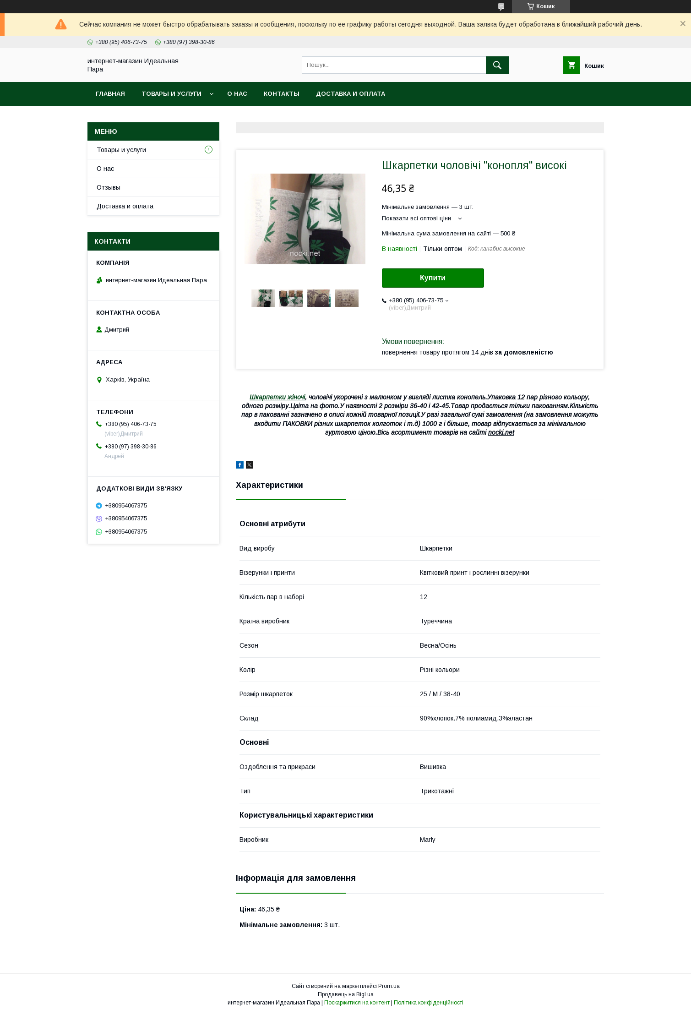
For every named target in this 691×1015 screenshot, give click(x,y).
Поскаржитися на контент (357, 1002)
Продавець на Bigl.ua (346, 994)
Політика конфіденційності (428, 1002)
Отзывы (108, 187)
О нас (237, 93)
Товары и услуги (171, 93)
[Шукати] (497, 65)
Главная (110, 93)
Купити (433, 278)
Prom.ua (389, 986)
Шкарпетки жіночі (277, 397)
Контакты (281, 93)
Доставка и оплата (350, 93)
